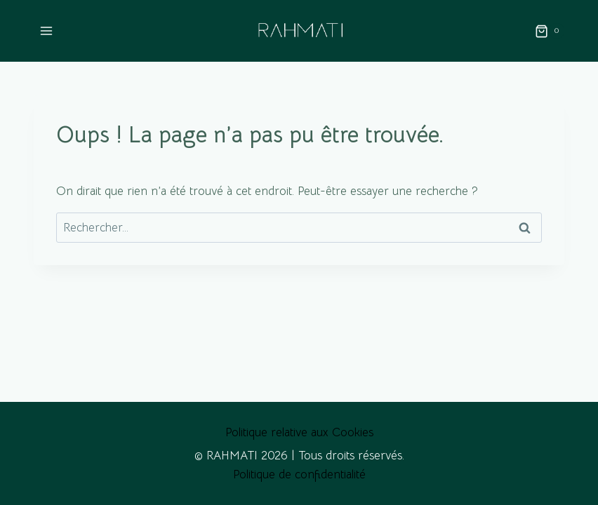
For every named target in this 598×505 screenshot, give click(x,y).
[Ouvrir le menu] (47, 31)
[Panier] (549, 31)
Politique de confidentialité (299, 474)
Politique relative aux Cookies (299, 432)
